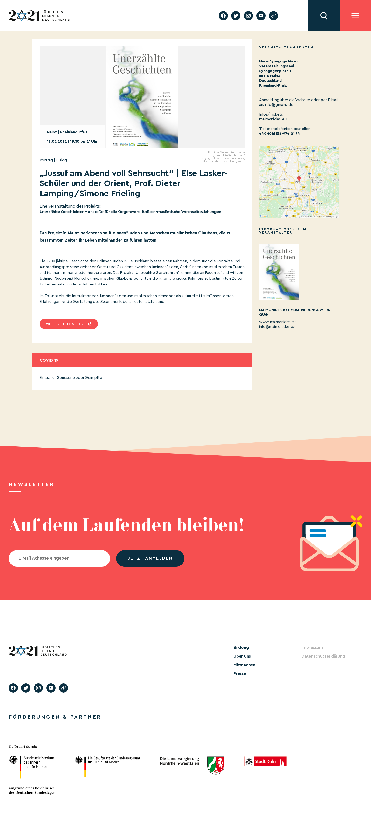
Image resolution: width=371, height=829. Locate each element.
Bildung (241, 647)
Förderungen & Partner (55, 717)
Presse (239, 673)
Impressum (312, 647)
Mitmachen (244, 665)
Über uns (242, 656)
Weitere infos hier (65, 324)
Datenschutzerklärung (323, 656)
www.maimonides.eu (277, 322)
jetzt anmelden (150, 558)
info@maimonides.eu (277, 327)
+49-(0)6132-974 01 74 (279, 134)
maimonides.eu (273, 119)
